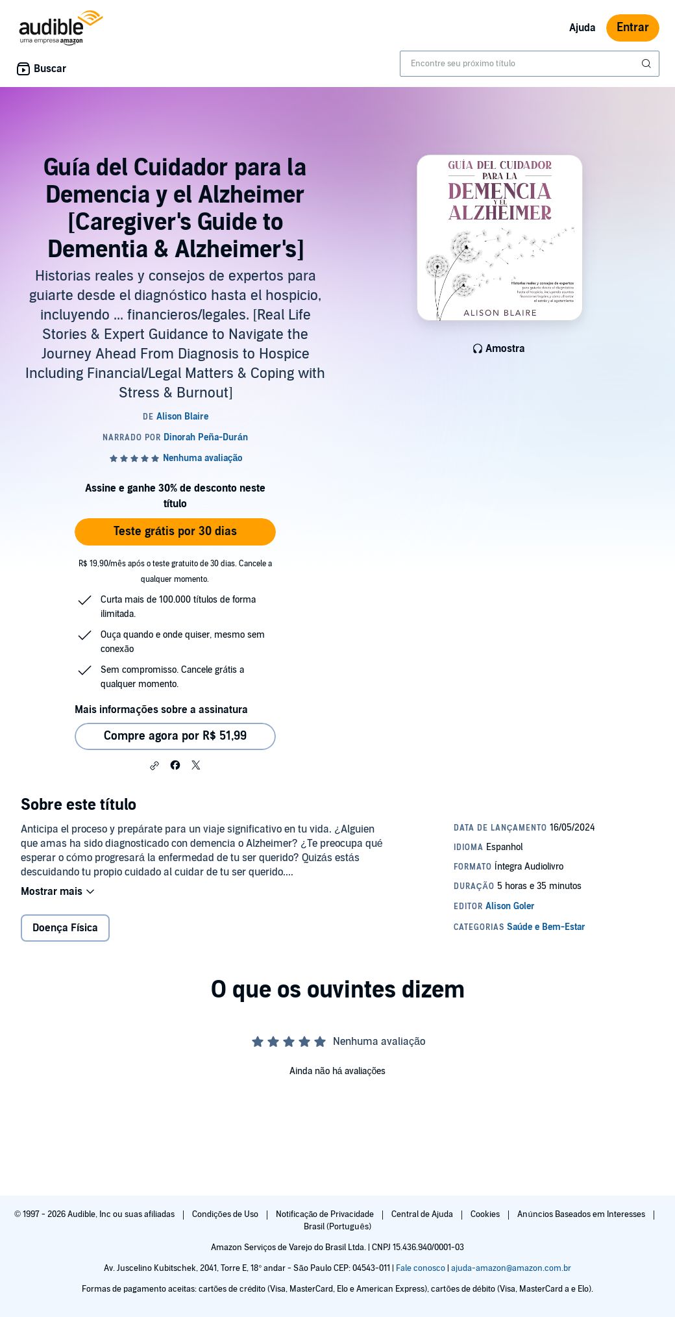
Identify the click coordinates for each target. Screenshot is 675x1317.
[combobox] (529, 64)
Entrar (633, 27)
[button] (154, 765)
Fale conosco (420, 1268)
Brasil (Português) (337, 1227)
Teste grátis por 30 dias (175, 531)
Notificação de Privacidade (326, 1214)
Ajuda (582, 27)
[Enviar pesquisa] (647, 64)
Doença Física (65, 928)
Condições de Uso (226, 1214)
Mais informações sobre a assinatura (161, 709)
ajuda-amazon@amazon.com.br (511, 1268)
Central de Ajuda (423, 1214)
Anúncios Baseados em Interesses (581, 1214)
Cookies (486, 1214)
